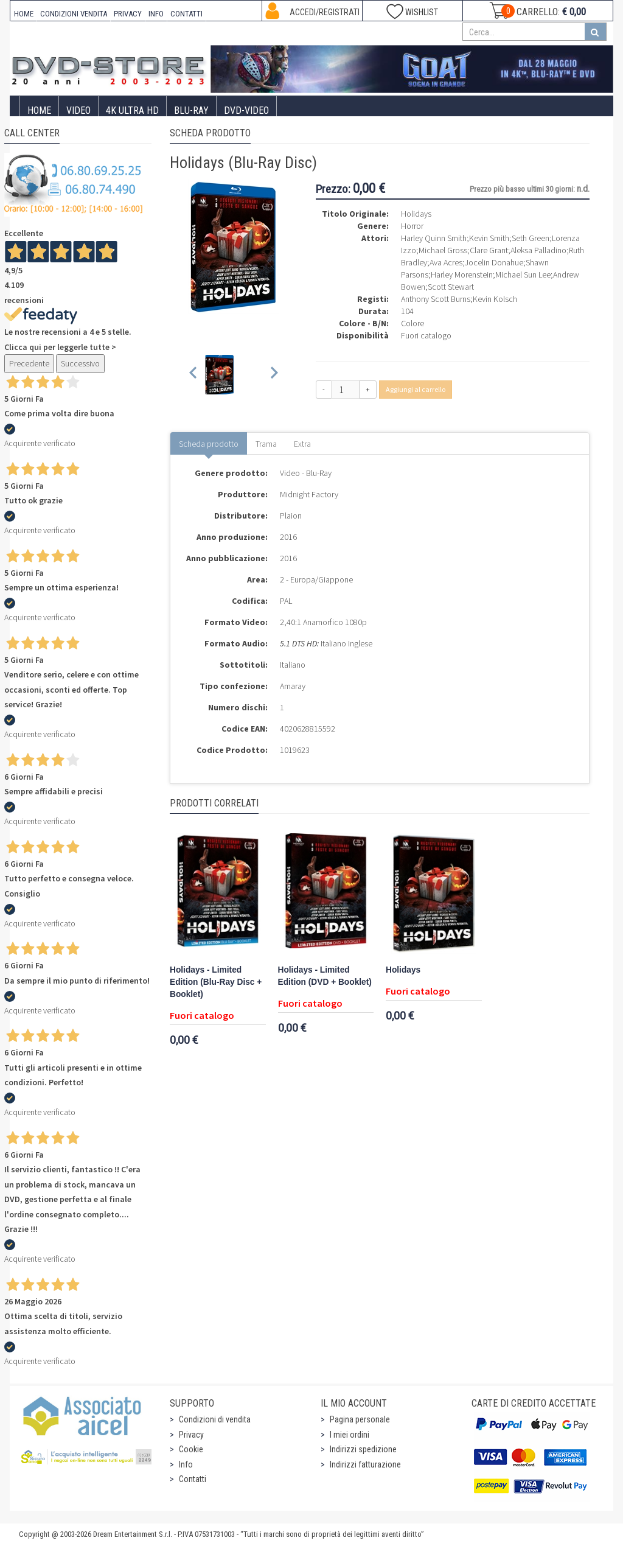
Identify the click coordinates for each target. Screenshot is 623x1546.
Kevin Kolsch (495, 298)
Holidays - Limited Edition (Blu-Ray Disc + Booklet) (216, 982)
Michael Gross (443, 250)
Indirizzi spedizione (363, 1449)
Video (78, 110)
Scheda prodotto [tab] (208, 443)
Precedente (29, 363)
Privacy (191, 1434)
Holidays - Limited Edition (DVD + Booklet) (325, 976)
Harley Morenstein (462, 274)
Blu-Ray (191, 110)
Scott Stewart (451, 286)
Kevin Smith (489, 238)
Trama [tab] (266, 443)
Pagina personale (360, 1419)
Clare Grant (489, 250)
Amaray (292, 685)
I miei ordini (349, 1434)
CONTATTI (186, 13)
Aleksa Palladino (538, 250)
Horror (412, 225)
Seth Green (530, 238)
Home (39, 110)
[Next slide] (273, 374)
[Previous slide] (193, 374)
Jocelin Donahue (494, 262)
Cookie (191, 1449)
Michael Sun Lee (523, 274)
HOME (23, 13)
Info (186, 1464)
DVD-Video (246, 110)
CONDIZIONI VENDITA (73, 13)
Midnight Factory (309, 494)
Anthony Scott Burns (435, 298)
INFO (156, 13)
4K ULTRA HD (132, 110)
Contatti (192, 1479)
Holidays (403, 969)
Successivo (80, 363)
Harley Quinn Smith (434, 238)
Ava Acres (446, 262)
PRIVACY (128, 13)
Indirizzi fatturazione (365, 1464)
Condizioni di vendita (215, 1419)
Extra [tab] (302, 443)
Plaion (291, 515)
